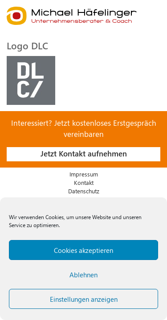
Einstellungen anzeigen (84, 299)
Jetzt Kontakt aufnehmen (84, 153)
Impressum (83, 174)
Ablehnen (83, 274)
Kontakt (84, 182)
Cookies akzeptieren (83, 250)
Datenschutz (83, 191)
